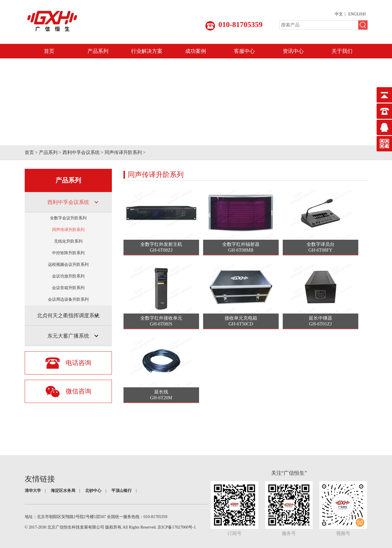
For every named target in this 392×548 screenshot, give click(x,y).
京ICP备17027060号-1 (176, 527)
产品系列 (97, 51)
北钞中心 (93, 490)
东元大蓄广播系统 (68, 336)
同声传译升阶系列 (123, 152)
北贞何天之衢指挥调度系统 (68, 315)
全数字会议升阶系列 (68, 218)
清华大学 (33, 490)
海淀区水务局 (63, 490)
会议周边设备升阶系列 (68, 299)
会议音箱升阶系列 (68, 288)
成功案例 (195, 51)
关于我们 (342, 51)
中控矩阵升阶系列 (68, 253)
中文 (339, 14)
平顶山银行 (121, 490)
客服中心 (244, 51)
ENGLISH (357, 14)
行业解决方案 (146, 51)
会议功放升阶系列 (68, 276)
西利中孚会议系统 (81, 152)
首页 (49, 51)
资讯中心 (293, 51)
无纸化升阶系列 (68, 241)
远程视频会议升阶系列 (68, 264)
